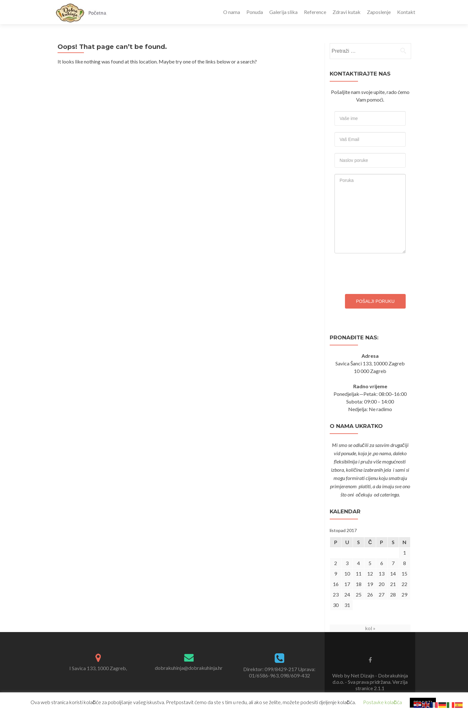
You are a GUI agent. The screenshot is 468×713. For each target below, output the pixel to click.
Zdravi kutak (347, 12)
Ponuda (254, 12)
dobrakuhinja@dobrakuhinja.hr (189, 668)
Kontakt (406, 12)
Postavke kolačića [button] (382, 702)
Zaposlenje (379, 12)
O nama (231, 12)
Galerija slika (283, 12)
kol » (370, 628)
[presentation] (382, 272)
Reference (315, 12)
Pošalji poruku (375, 301)
